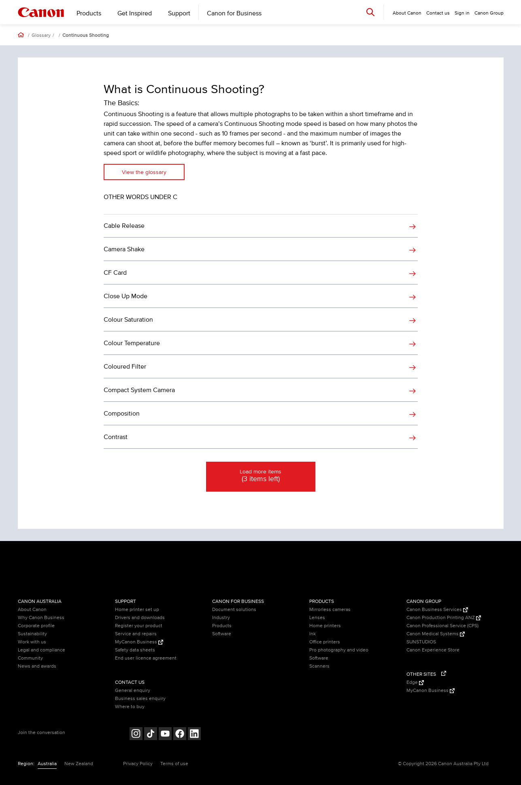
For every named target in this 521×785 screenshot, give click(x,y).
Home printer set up (137, 610)
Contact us (438, 13)
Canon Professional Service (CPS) (442, 626)
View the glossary (144, 172)
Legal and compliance (41, 650)
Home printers (325, 626)
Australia (47, 764)
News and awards (37, 666)
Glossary (41, 35)
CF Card (115, 273)
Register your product (138, 626)
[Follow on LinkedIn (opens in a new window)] (194, 734)
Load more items (261, 476)
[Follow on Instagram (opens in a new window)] (136, 734)
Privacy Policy (138, 764)
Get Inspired (134, 13)
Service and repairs (136, 634)
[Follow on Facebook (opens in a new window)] (179, 734)
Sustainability (32, 634)
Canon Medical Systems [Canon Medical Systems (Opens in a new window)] (435, 634)
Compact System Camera (139, 390)
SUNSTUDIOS (421, 642)
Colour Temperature (132, 343)
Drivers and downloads (140, 618)
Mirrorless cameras (330, 610)
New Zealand (78, 764)
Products (89, 13)
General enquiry (132, 690)
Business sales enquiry (140, 699)
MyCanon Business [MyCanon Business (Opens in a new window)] (139, 642)
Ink (312, 634)
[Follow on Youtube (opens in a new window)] (165, 734)
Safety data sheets (135, 650)
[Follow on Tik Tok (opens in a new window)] (150, 734)
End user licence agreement (146, 658)
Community (30, 658)
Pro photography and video (338, 650)
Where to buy (130, 707)
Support (179, 13)
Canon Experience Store (432, 650)
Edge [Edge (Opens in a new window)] (415, 682)
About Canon (32, 610)
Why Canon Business (41, 618)
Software (221, 634)
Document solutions (234, 610)
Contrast (116, 437)
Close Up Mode (125, 296)
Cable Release (124, 226)
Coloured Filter (125, 367)
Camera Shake (124, 249)
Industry (221, 618)
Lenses (317, 618)
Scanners (319, 666)
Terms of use (174, 764)
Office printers (324, 642)
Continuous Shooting (85, 35)
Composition (122, 413)
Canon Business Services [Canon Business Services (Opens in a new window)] (437, 610)
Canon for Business (234, 13)
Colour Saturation (128, 320)
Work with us (32, 642)
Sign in (462, 13)
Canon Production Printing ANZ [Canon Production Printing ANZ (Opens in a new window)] (443, 618)
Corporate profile (36, 626)
